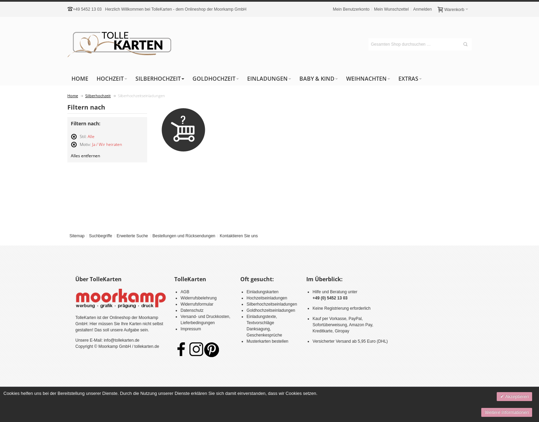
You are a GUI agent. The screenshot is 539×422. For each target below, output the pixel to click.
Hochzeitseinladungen (266, 298)
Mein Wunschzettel (391, 9)
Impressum (190, 329)
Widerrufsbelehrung (198, 298)
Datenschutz (192, 310)
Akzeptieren (516, 396)
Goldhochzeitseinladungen (270, 310)
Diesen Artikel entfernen (74, 139)
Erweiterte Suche (132, 235)
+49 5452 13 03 (87, 9)
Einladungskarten (262, 291)
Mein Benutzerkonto (351, 9)
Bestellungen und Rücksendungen (183, 235)
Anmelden (422, 9)
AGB (184, 291)
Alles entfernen (85, 156)
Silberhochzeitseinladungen (271, 304)
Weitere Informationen (507, 412)
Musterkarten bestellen (267, 341)
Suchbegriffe (100, 235)
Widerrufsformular (196, 304)
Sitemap (77, 235)
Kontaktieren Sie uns (239, 235)
